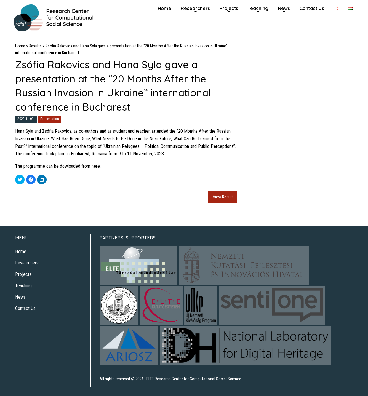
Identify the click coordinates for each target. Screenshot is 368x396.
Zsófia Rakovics (56, 131)
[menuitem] (164, 7)
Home (164, 8)
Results (35, 46)
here (96, 166)
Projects (229, 8)
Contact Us (312, 8)
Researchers (195, 8)
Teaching (258, 8)
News (284, 8)
